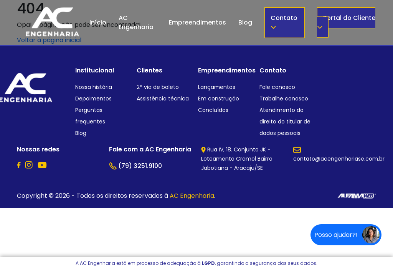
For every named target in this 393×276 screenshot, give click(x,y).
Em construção (218, 98)
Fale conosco (277, 87)
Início (97, 22)
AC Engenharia (136, 22)
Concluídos (213, 110)
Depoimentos (93, 98)
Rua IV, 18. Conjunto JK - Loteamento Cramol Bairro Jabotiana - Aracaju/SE (236, 159)
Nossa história (93, 87)
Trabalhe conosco (283, 98)
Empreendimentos (197, 22)
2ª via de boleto (158, 87)
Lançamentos (216, 87)
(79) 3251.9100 (135, 165)
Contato (284, 21)
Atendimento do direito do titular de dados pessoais (284, 121)
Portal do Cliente (346, 21)
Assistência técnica (163, 98)
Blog (245, 22)
